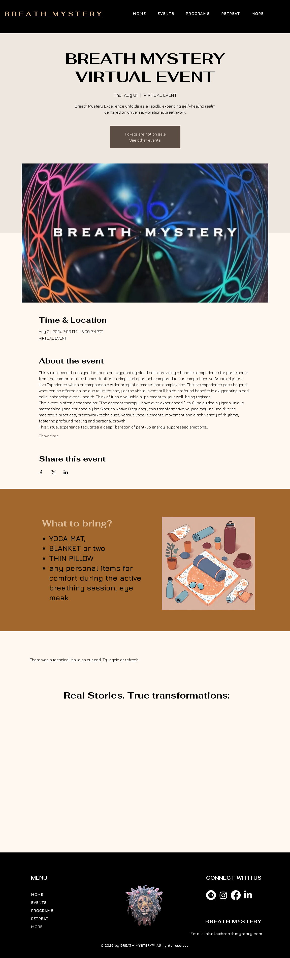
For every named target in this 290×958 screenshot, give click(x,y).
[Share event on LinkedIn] (65, 472)
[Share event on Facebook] (41, 472)
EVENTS (39, 902)
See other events (145, 140)
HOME (37, 894)
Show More (49, 436)
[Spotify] (211, 895)
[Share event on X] (53, 472)
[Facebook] (236, 895)
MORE (37, 926)
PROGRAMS (42, 910)
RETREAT (39, 918)
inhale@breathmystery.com (233, 933)
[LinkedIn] (248, 895)
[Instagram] (223, 895)
